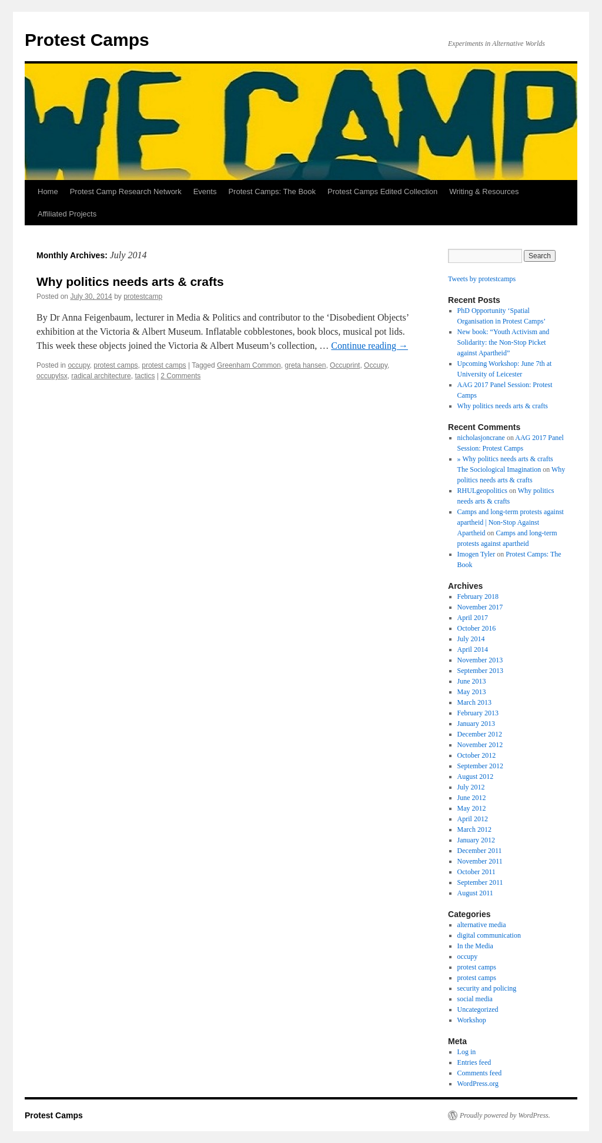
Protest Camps (87, 39)
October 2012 (476, 755)
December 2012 (479, 734)
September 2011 (480, 882)
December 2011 (479, 851)
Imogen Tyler (476, 554)
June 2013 (471, 681)
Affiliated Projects (67, 213)
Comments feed (479, 1073)
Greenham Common (249, 365)
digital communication (489, 935)
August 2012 (475, 776)
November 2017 (480, 607)
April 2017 (472, 618)
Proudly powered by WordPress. (505, 1115)
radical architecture (101, 376)
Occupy (375, 365)
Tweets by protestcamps (482, 279)
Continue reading (369, 346)
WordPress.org (478, 1083)
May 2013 (471, 692)
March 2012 (474, 829)
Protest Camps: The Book (272, 191)
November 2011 (480, 861)
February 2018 (478, 596)
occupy (78, 365)
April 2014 (472, 649)
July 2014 (471, 639)
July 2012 (471, 787)
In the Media (475, 946)
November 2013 (480, 660)
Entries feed (474, 1062)
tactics (145, 376)
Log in (466, 1052)
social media (475, 999)
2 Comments (180, 376)
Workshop (471, 1020)
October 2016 (476, 628)
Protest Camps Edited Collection (382, 191)
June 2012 (471, 798)
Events (205, 191)
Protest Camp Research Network (126, 191)
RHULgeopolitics (482, 490)
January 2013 (476, 723)
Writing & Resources (484, 191)
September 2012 (480, 766)
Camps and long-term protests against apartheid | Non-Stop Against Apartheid (510, 522)
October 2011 (476, 872)
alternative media (481, 925)
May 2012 (471, 808)
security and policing (487, 988)
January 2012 (476, 840)
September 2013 (480, 671)
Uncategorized (478, 1009)
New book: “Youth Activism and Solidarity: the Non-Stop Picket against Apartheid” (503, 342)
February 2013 (478, 713)
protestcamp (142, 296)
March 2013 (474, 702)
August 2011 (475, 893)
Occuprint (345, 365)
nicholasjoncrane (481, 438)
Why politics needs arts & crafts (130, 281)
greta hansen (305, 365)
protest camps (115, 365)
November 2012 (480, 745)
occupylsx (52, 376)
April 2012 (472, 819)
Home (48, 191)
